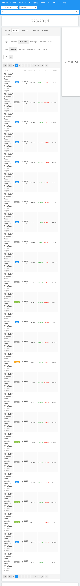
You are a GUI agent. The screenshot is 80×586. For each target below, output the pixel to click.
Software (8, 34)
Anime (7, 30)
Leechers (21, 49)
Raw (49, 42)
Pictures (45, 30)
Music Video (23, 42)
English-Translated (10, 42)
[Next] (42, 65)
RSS (59, 3)
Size (38, 49)
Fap (64, 3)
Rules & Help (46, 3)
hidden (17, 102)
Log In (27, 3)
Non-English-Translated (38, 42)
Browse (5, 3)
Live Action (35, 30)
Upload (13, 3)
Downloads (30, 49)
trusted (17, 302)
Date (6, 49)
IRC (54, 3)
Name (45, 49)
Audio (15, 30)
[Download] (22, 82)
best (17, 82)
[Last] (46, 65)
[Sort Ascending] (6, 57)
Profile (20, 3)
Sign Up (36, 3)
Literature (24, 30)
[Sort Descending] (11, 57)
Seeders (13, 49)
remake (17, 362)
